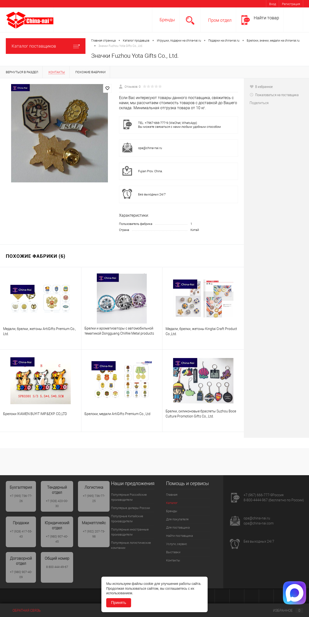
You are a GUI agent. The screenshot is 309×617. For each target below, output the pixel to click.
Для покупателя (177, 519)
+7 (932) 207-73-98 (94, 534)
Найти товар (266, 17)
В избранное (261, 86)
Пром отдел (220, 20)
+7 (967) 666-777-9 (258, 495)
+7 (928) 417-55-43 (21, 534)
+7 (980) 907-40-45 (57, 539)
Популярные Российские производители (129, 497)
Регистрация (291, 4)
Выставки (173, 552)
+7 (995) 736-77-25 (94, 498)
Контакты (173, 560)
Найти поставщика (179, 536)
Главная (171, 494)
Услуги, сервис (176, 544)
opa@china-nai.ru (150, 148)
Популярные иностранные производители (130, 532)
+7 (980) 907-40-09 (21, 574)
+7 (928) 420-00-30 (57, 503)
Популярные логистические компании (131, 545)
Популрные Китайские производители (127, 518)
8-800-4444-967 (256, 500)
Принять (118, 603)
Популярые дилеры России (130, 508)
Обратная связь (23, 610)
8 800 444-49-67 (57, 567)
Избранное (284, 610)
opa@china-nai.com (259, 523)
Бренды (167, 19)
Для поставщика (178, 527)
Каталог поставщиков (46, 46)
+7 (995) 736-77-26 (21, 498)
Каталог (171, 503)
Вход (272, 4)
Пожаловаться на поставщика (274, 94)
